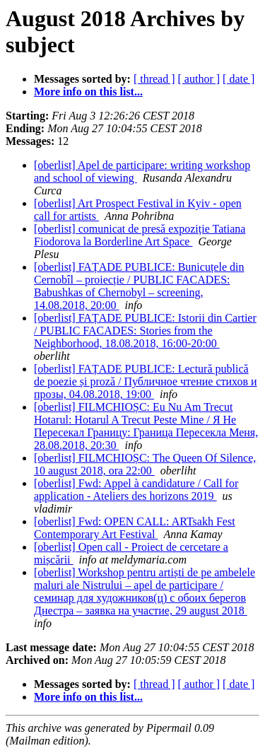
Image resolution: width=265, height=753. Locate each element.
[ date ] (238, 79)
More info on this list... (88, 92)
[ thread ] (154, 79)
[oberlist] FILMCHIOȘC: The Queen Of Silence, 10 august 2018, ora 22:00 (145, 464)
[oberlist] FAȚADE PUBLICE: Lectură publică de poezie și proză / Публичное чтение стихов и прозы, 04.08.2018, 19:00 (145, 381)
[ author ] (199, 79)
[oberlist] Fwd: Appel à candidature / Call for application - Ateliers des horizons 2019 (136, 489)
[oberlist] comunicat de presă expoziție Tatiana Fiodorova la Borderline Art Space (139, 235)
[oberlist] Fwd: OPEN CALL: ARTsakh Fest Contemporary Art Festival (134, 527)
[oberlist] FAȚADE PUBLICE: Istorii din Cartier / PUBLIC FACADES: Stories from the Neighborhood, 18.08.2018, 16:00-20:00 (145, 330)
